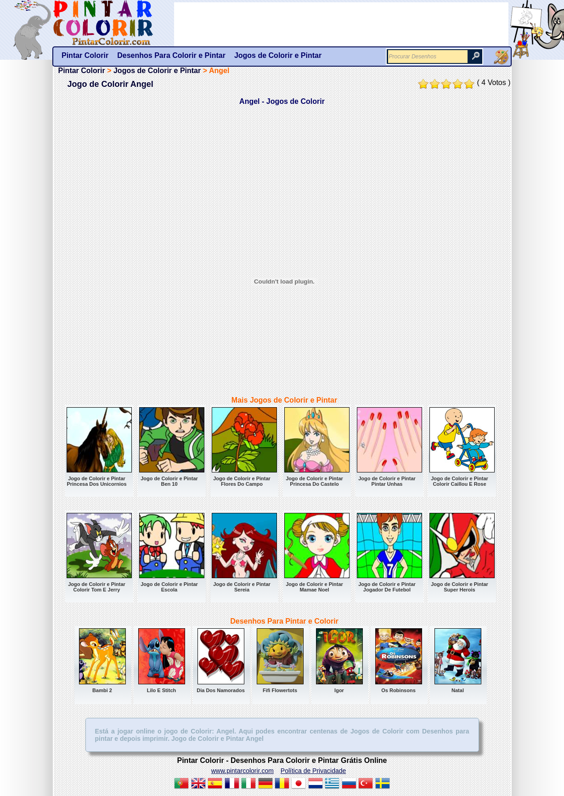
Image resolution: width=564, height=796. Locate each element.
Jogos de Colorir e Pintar (157, 70)
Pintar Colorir (113, 23)
